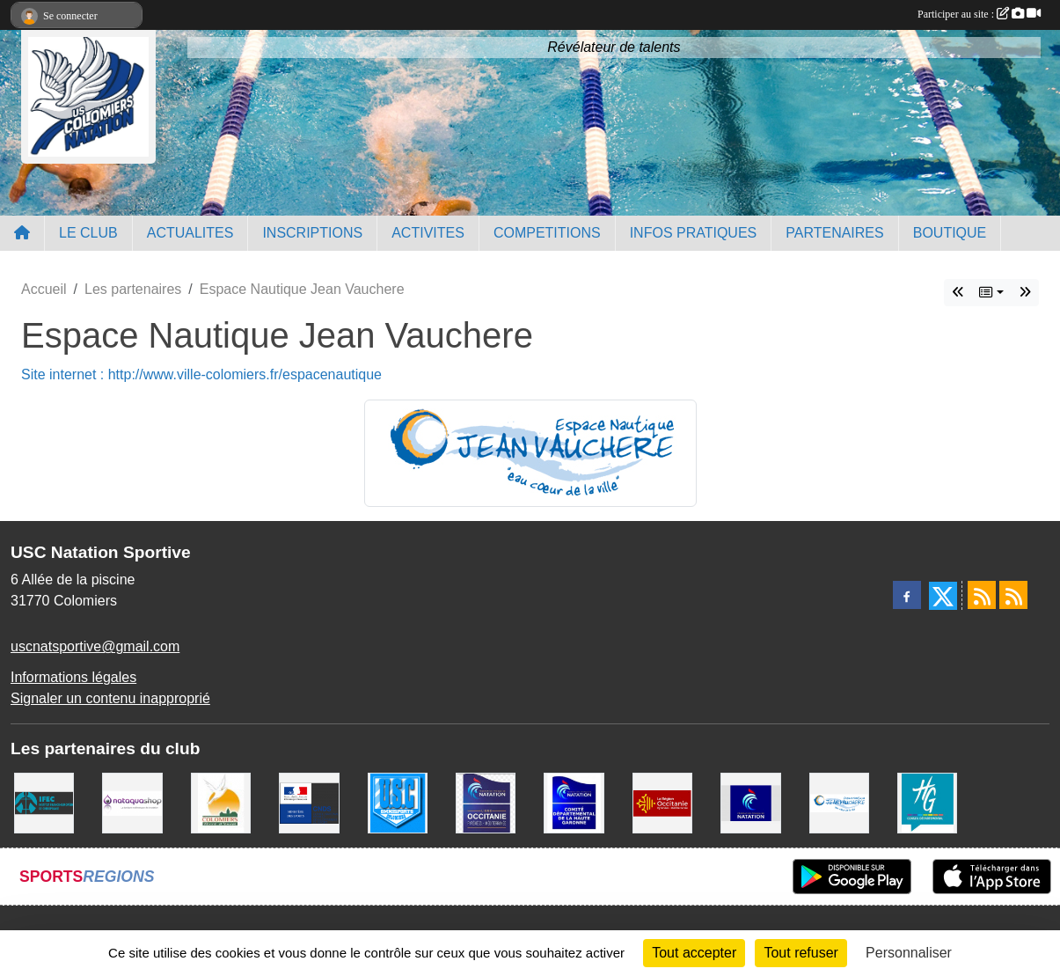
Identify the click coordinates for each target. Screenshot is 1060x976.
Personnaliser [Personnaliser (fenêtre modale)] (909, 952)
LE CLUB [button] (88, 232)
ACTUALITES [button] (190, 232)
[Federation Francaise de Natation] (750, 802)
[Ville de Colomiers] (221, 802)
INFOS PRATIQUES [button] (693, 232)
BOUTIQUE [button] (950, 232)
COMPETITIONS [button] (547, 232)
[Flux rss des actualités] (982, 595)
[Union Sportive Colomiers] (398, 802)
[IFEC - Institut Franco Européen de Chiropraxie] (44, 802)
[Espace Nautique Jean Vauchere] (839, 802)
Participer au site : (979, 14)
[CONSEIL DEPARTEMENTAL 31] (927, 802)
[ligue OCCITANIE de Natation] (485, 802)
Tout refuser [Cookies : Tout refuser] (800, 952)
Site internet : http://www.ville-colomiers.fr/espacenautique (201, 374)
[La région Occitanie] (662, 802)
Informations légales (73, 677)
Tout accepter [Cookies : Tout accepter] (694, 952)
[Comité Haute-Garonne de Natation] (573, 802)
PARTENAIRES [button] (834, 232)
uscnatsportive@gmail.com (95, 646)
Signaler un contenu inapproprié (110, 698)
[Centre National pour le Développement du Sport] (309, 802)
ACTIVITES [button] (427, 232)
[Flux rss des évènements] (1013, 595)
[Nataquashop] (132, 802)
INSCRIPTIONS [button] (312, 232)
